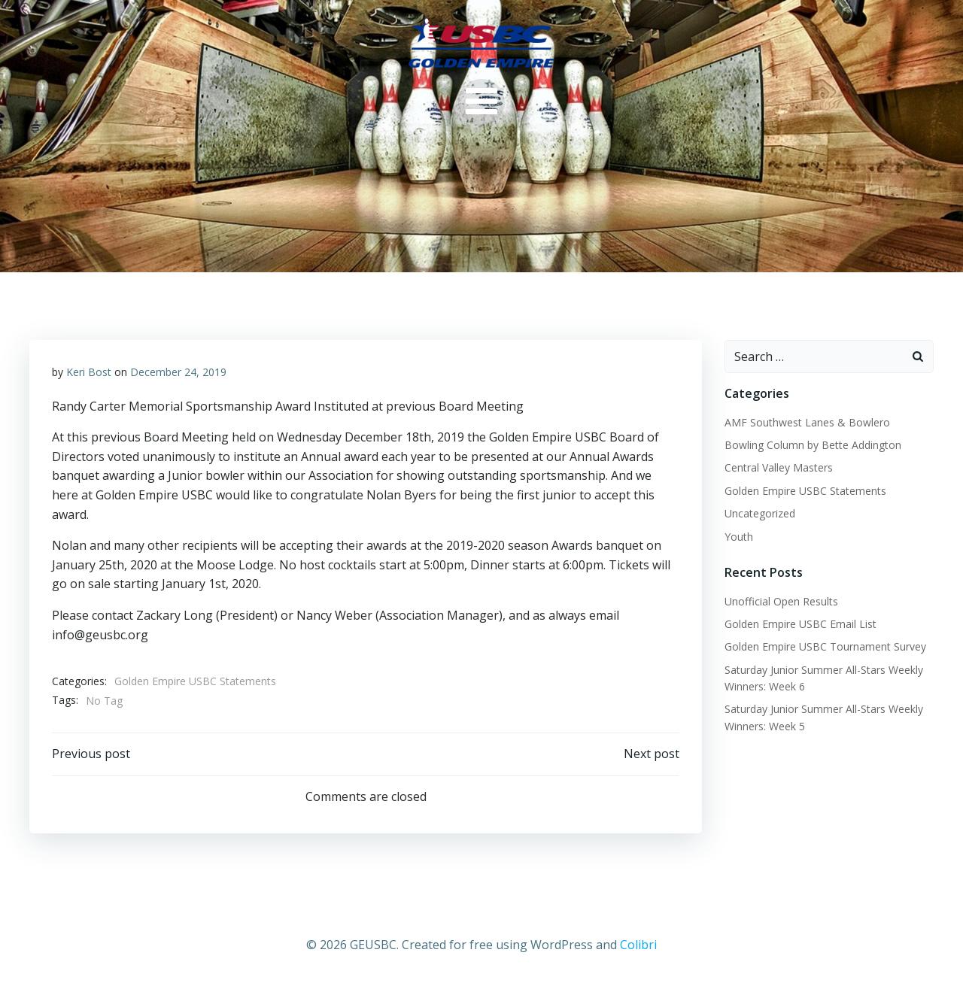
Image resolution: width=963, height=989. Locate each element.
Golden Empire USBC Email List (800, 624)
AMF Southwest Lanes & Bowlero (807, 422)
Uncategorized (760, 513)
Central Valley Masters (779, 467)
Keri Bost (88, 372)
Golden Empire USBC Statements (195, 681)
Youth (739, 536)
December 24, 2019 (178, 372)
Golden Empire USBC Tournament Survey (825, 646)
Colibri (638, 944)
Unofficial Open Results (781, 601)
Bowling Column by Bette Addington (813, 445)
